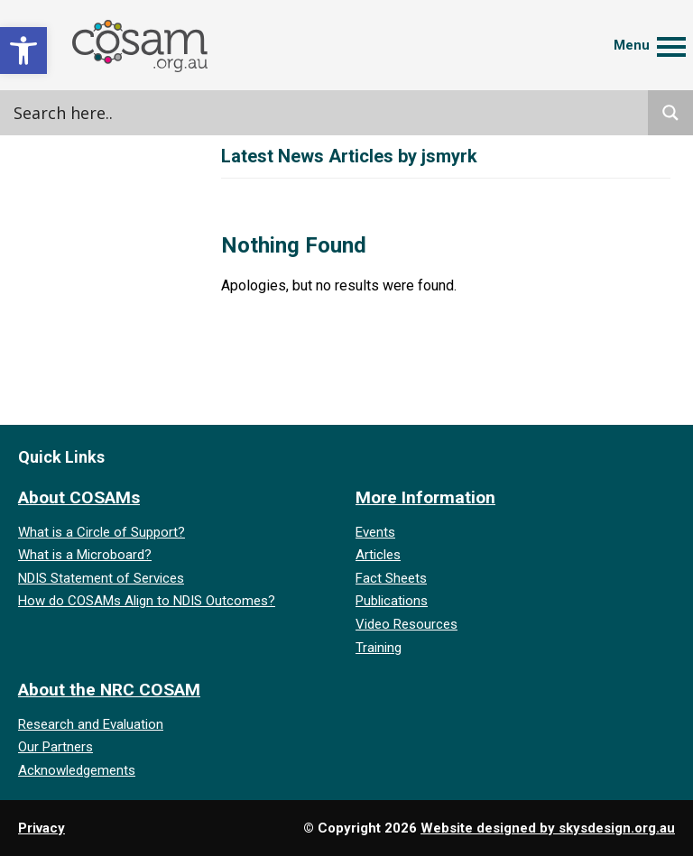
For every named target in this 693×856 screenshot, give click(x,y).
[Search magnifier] (670, 112)
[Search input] (194, 112)
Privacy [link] (41, 828)
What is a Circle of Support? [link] (101, 532)
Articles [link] (378, 555)
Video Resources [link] (406, 624)
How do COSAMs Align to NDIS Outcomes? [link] (146, 601)
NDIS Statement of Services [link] (101, 578)
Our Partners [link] (55, 747)
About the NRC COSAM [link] (109, 689)
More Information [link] (425, 497)
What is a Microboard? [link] (85, 555)
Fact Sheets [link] (391, 578)
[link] (23, 50)
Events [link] (375, 532)
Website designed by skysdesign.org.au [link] (547, 828)
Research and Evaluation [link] (90, 724)
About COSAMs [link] (79, 497)
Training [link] (379, 648)
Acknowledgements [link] (76, 770)
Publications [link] (392, 601)
